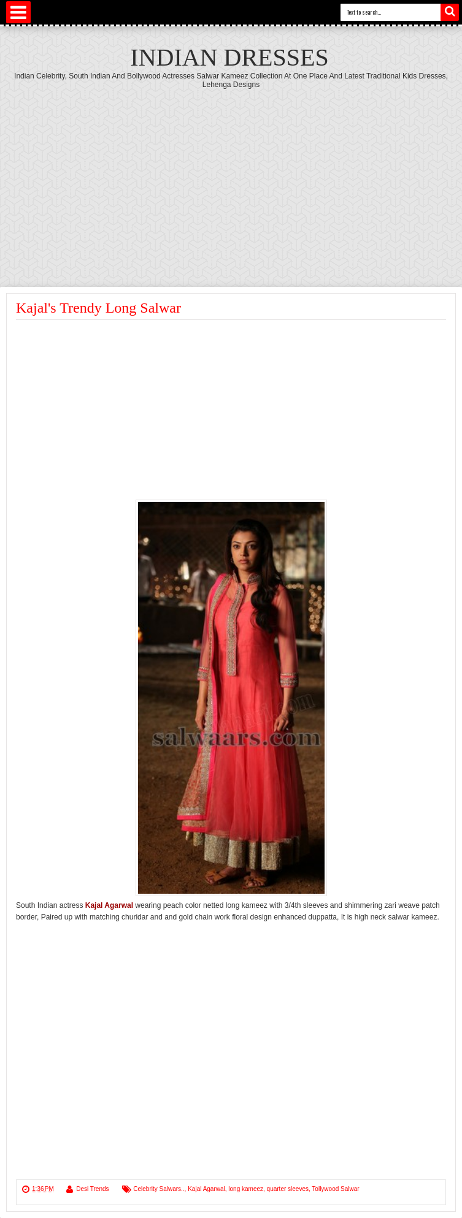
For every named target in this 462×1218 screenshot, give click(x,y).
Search (450, 12)
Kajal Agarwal (206, 1189)
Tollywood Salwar (335, 1189)
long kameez (245, 1189)
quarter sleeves (288, 1189)
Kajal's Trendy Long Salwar (98, 308)
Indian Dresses (229, 57)
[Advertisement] (231, 181)
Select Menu (18, 12)
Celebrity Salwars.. (158, 1189)
